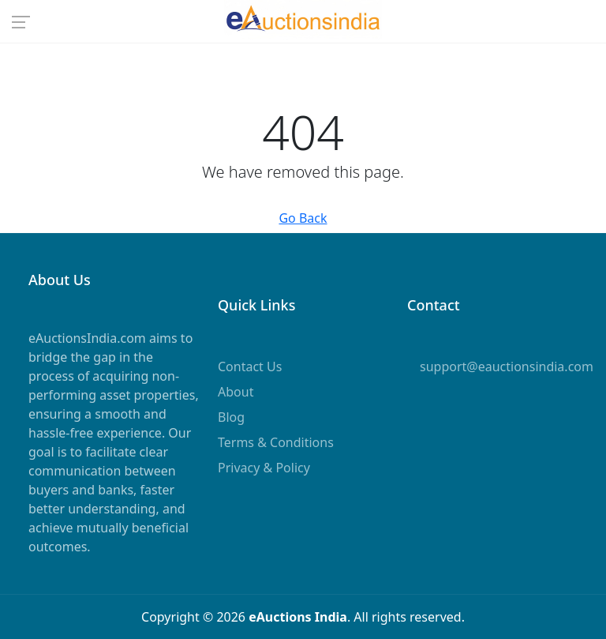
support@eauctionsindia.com (506, 366)
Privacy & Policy (264, 467)
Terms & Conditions (276, 442)
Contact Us (250, 366)
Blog (231, 417)
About (235, 391)
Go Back (303, 218)
